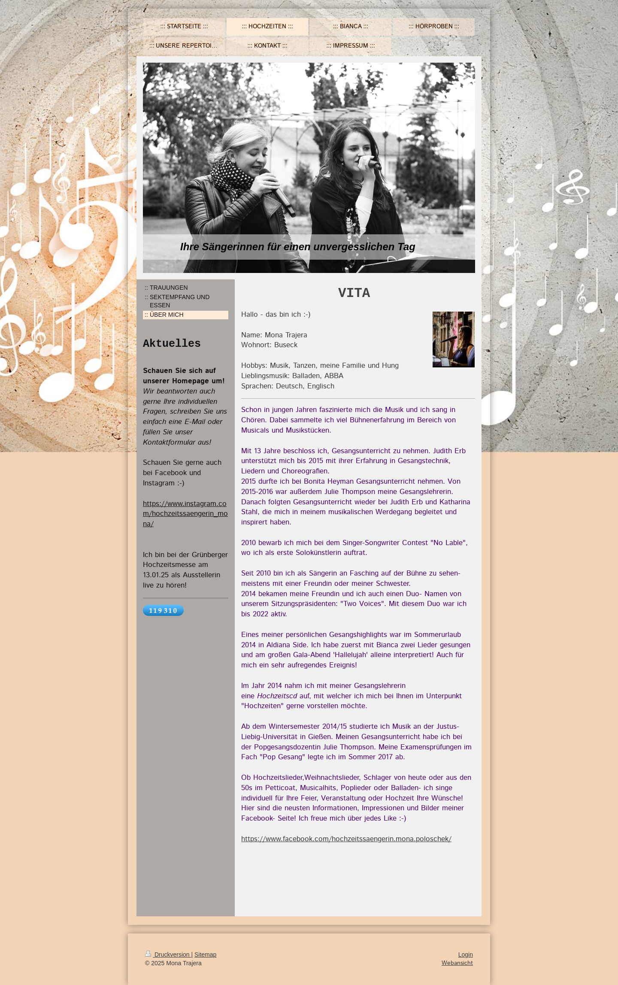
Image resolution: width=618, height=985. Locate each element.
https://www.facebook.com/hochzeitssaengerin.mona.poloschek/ (346, 839)
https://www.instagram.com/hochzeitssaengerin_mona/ (185, 514)
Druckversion (168, 954)
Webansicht (457, 963)
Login (465, 954)
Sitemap (205, 954)
